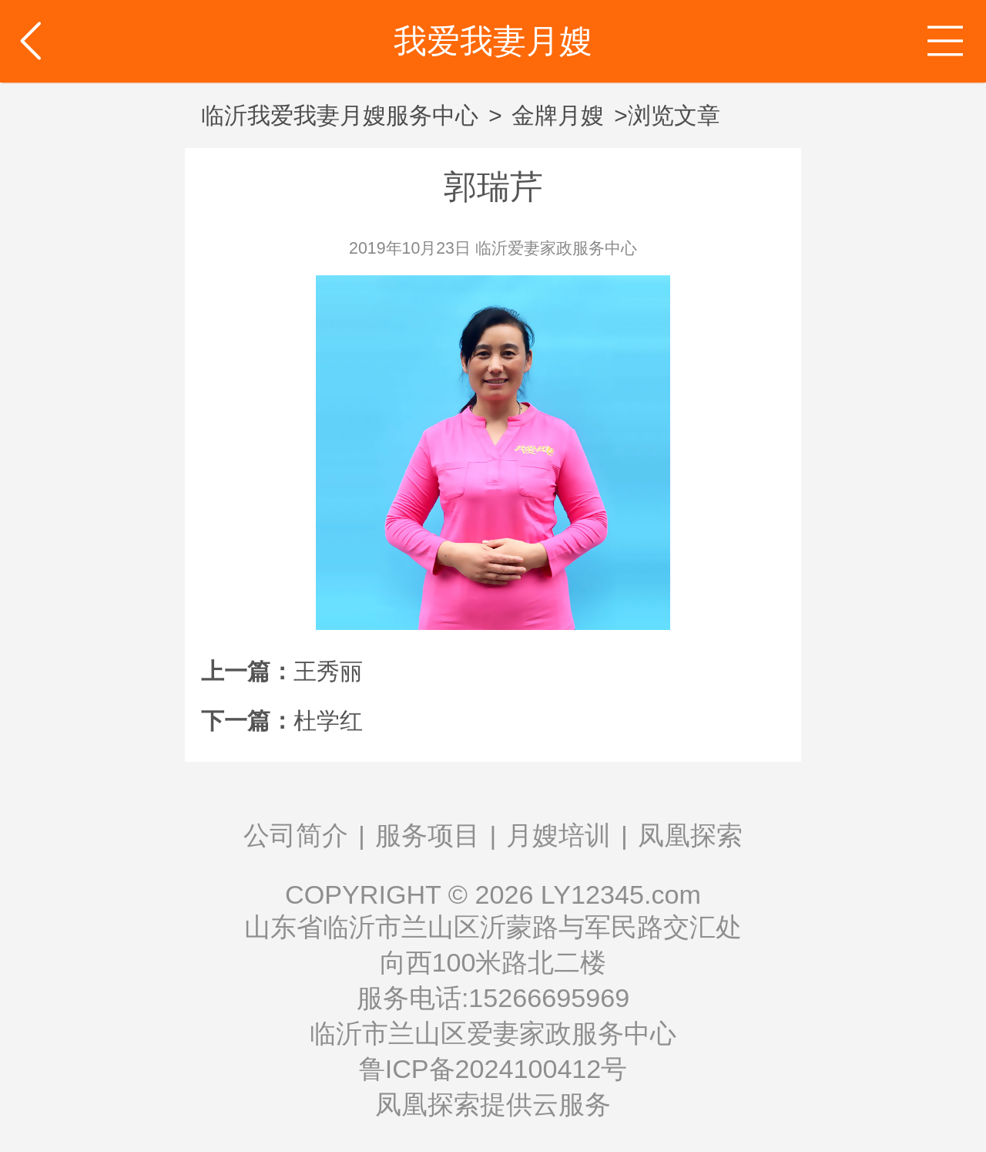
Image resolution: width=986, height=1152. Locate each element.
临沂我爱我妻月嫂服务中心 (339, 115)
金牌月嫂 (557, 115)
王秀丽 (328, 671)
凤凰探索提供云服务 (493, 1104)
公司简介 (295, 835)
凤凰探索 (690, 835)
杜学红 (328, 720)
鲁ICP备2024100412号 (493, 1068)
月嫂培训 (558, 835)
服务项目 (427, 835)
